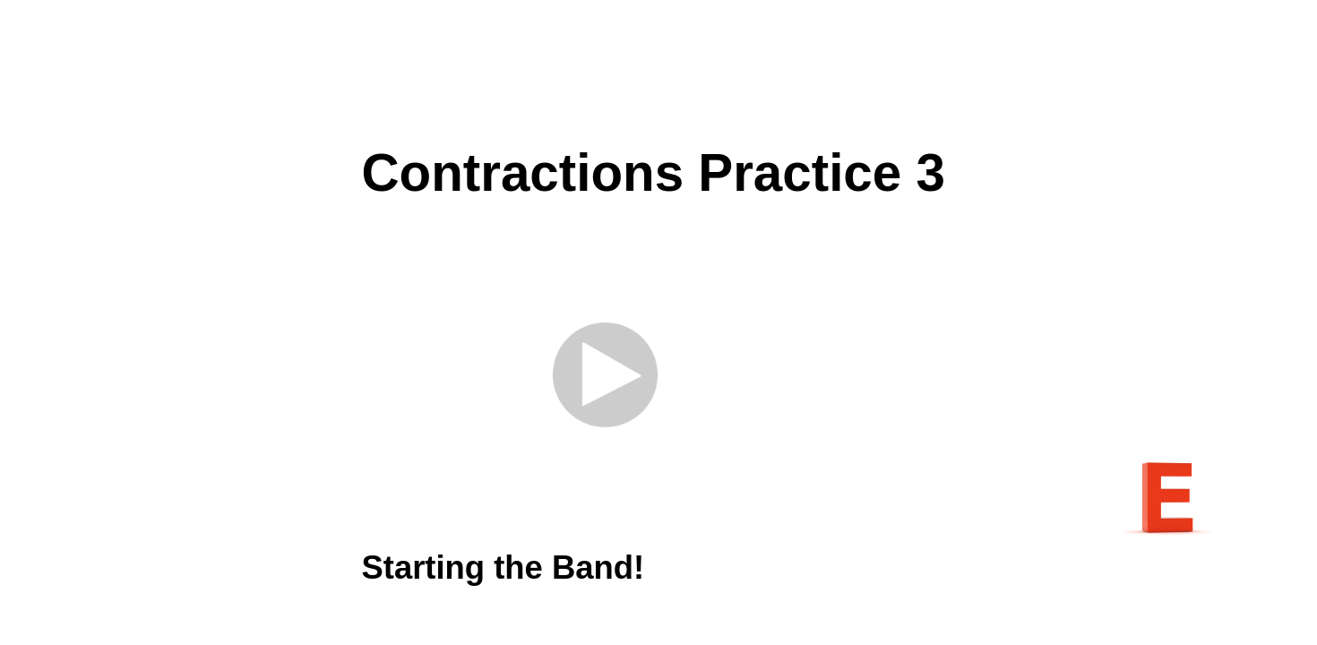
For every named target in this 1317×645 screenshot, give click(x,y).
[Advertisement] (658, 71)
